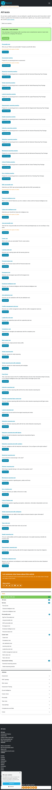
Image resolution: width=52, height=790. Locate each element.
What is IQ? (3, 749)
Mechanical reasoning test (9, 477)
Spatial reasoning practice (8, 116)
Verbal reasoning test (7, 351)
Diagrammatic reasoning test (9, 547)
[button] (11, 786)
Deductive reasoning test (8, 421)
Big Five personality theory (7, 747)
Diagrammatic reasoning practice (10, 105)
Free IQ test (5, 374)
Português (3, 766)
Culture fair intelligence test (9, 209)
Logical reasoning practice (9, 94)
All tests (26, 600)
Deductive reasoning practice (9, 139)
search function (10, 19)
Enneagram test (6, 272)
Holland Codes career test (7, 737)
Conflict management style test (10, 306)
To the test (5, 52)
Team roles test (6, 523)
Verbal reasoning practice (8, 82)
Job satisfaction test (7, 295)
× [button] (19, 772)
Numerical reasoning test (8, 455)
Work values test (6, 340)
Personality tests (26, 614)
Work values (5, 683)
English (2, 755)
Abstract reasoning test (8, 466)
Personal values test (7, 261)
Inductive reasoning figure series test (11, 398)
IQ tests (26, 602)
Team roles (4, 701)
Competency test (6, 329)
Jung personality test (7, 223)
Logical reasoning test (7, 410)
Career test (5, 238)
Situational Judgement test (9, 558)
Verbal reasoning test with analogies (11, 363)
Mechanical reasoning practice (10, 150)
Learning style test (7, 249)
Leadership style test (7, 317)
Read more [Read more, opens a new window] (12, 781)
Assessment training (7, 57)
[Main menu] (49, 3)
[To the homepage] (6, 3)
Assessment (5, 676)
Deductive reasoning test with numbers (12, 443)
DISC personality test (7, 184)
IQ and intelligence (6, 690)
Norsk (2, 768)
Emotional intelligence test (9, 283)
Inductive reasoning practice (9, 128)
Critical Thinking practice (8, 162)
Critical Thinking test (7, 500)
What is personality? (6, 745)
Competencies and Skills (8, 708)
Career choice (5, 694)
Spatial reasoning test (7, 534)
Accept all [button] (11, 783)
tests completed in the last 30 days (10, 6)
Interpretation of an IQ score (7, 751)
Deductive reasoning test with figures (11, 432)
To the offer (5, 38)
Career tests (26, 634)
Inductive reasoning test (8, 387)
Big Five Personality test (8, 617)
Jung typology (5, 704)
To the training (6, 65)
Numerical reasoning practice (9, 71)
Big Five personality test (6, 739)
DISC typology (5, 679)
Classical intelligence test (8, 198)
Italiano (2, 764)
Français (3, 759)
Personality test (6, 44)
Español (3, 757)
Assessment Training (7, 686)
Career (3, 712)
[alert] (11, 780)
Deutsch (3, 762)
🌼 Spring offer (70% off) (26, 597)
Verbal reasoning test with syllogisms (11, 511)
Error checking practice (8, 173)
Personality (4, 697)
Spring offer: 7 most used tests (10, 29)
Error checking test (7, 489)
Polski (2, 769)
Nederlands (3, 761)
